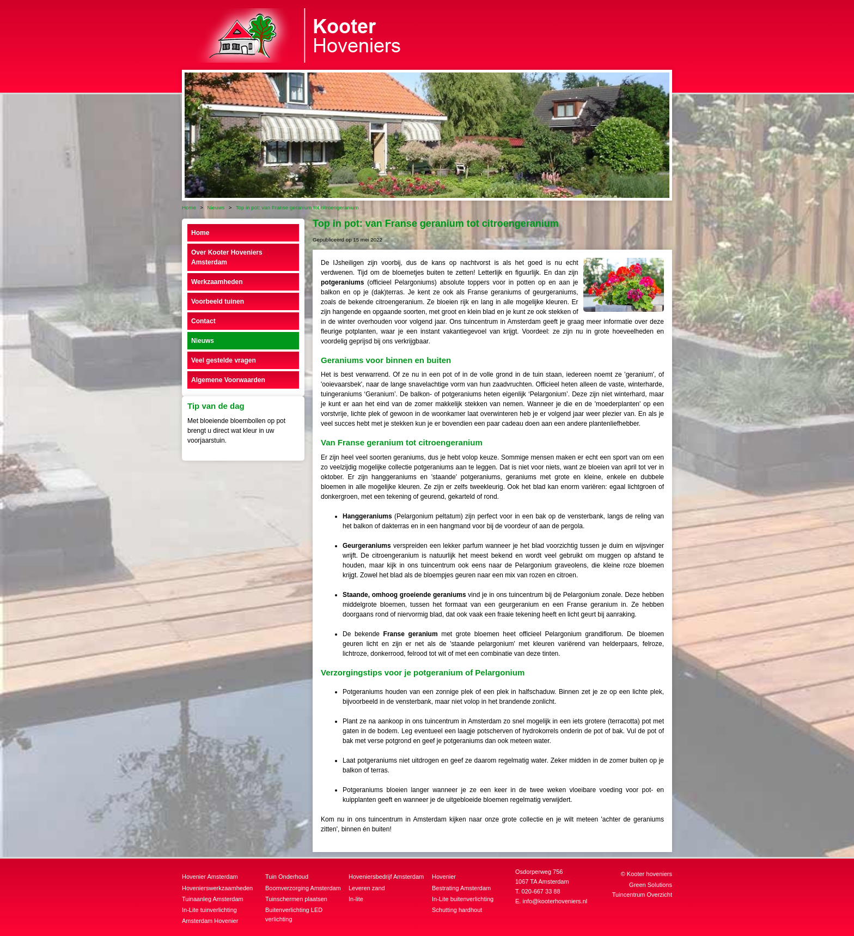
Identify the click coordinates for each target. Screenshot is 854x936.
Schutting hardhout (457, 910)
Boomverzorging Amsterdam (303, 888)
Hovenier (444, 876)
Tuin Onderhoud (286, 876)
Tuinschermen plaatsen (296, 899)
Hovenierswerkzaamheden (217, 888)
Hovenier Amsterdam (210, 876)
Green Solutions (650, 884)
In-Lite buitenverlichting (462, 899)
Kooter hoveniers (649, 874)
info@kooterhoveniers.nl (554, 901)
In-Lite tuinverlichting (209, 910)
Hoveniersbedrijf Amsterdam (386, 876)
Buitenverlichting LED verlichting (293, 914)
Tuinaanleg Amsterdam (212, 899)
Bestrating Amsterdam (461, 888)
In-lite (356, 899)
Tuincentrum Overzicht (642, 894)
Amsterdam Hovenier (210, 920)
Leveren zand (367, 888)
